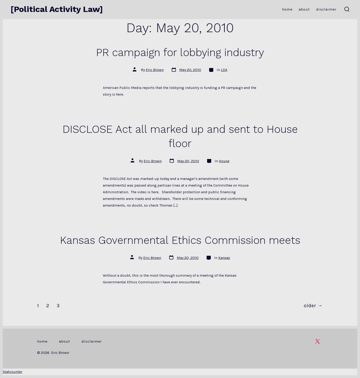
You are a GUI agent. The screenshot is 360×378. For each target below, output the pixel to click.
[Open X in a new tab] (317, 341)
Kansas (224, 258)
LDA (224, 70)
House (224, 161)
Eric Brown (155, 70)
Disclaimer (326, 9)
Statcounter (12, 371)
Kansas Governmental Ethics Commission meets (180, 240)
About (304, 9)
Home (287, 9)
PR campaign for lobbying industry (180, 52)
